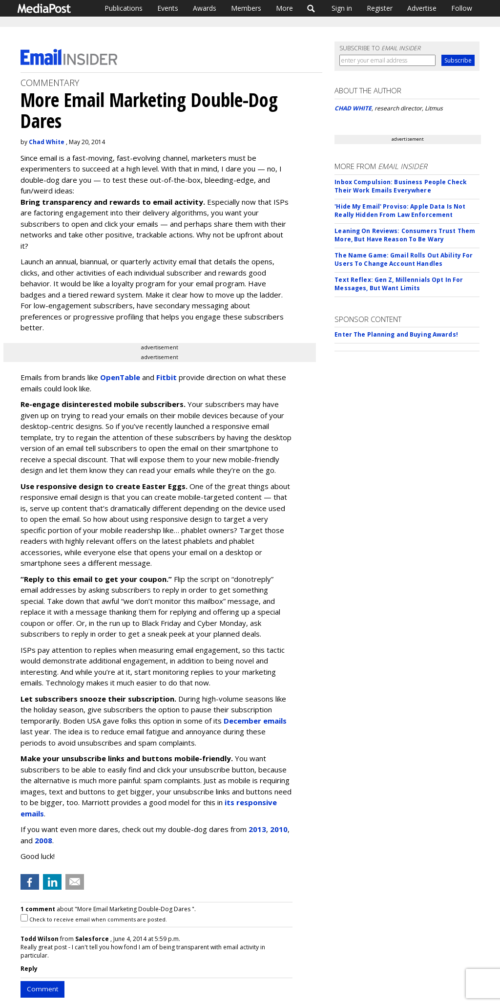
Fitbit (166, 377)
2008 (43, 840)
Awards (204, 8)
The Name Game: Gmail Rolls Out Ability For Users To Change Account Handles (403, 259)
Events (167, 8)
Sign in (342, 8)
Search (311, 8)
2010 (279, 829)
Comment (42, 988)
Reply (29, 968)
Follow (461, 8)
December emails (255, 721)
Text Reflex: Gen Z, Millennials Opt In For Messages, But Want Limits (398, 284)
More (284, 8)
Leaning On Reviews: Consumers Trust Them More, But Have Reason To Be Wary (404, 235)
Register (380, 8)
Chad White (46, 142)
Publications (123, 8)
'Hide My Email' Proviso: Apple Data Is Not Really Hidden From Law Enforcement (399, 210)
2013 (257, 829)
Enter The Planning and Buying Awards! (396, 334)
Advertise (422, 8)
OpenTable (120, 377)
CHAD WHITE (353, 108)
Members (246, 8)
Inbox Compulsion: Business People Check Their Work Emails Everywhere (400, 186)
